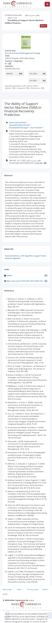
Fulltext (9, 275)
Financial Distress (12, 256)
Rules (19, 589)
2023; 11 (12, 18)
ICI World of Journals (13, 15)
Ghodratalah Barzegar (18, 127)
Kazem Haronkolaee (17, 122)
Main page (7, 589)
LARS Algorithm (27, 256)
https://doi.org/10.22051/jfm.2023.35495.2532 (24, 281)
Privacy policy (33, 589)
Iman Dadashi (36, 127)
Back (43, 25)
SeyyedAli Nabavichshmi (19, 125)
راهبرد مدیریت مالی (32, 15)
